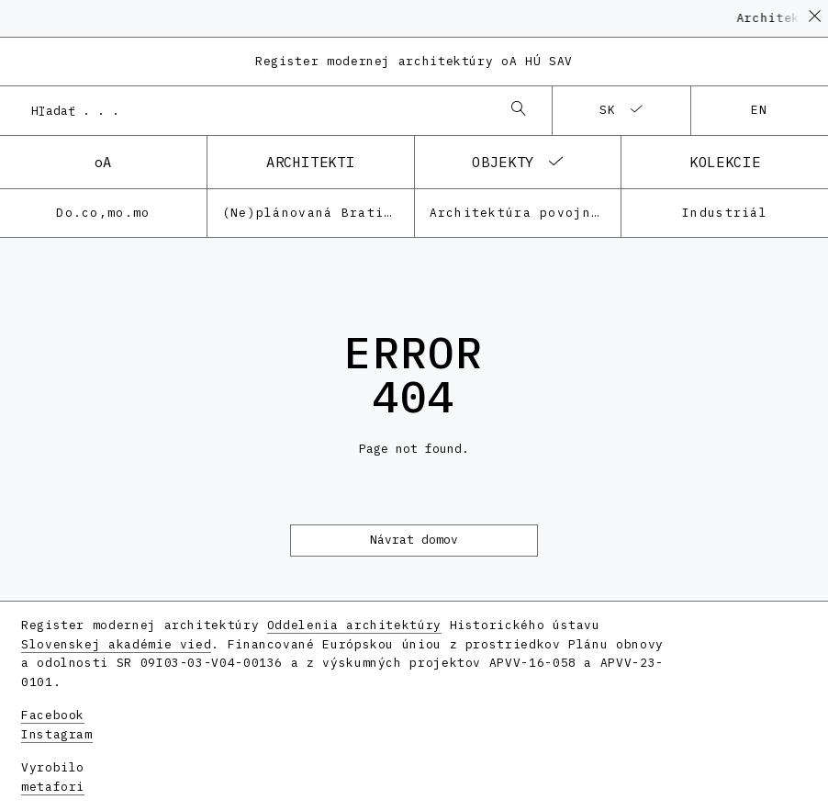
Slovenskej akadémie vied (116, 644)
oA (103, 161)
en (759, 110)
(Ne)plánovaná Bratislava (318, 212)
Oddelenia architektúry (354, 625)
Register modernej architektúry (414, 61)
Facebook (52, 715)
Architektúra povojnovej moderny (525, 212)
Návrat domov (414, 539)
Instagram (57, 734)
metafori (52, 786)
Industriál (724, 212)
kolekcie (724, 161)
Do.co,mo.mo (103, 212)
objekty (502, 161)
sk (608, 110)
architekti (310, 161)
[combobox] (257, 110)
